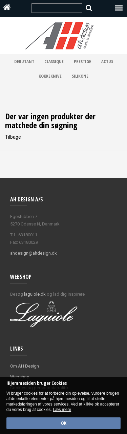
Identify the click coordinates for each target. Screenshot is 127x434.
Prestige (82, 61)
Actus (107, 61)
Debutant (24, 61)
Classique (54, 61)
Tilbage (13, 137)
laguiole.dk (35, 294)
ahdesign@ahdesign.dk (33, 253)
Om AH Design (24, 366)
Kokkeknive (50, 76)
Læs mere (62, 409)
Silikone (80, 76)
